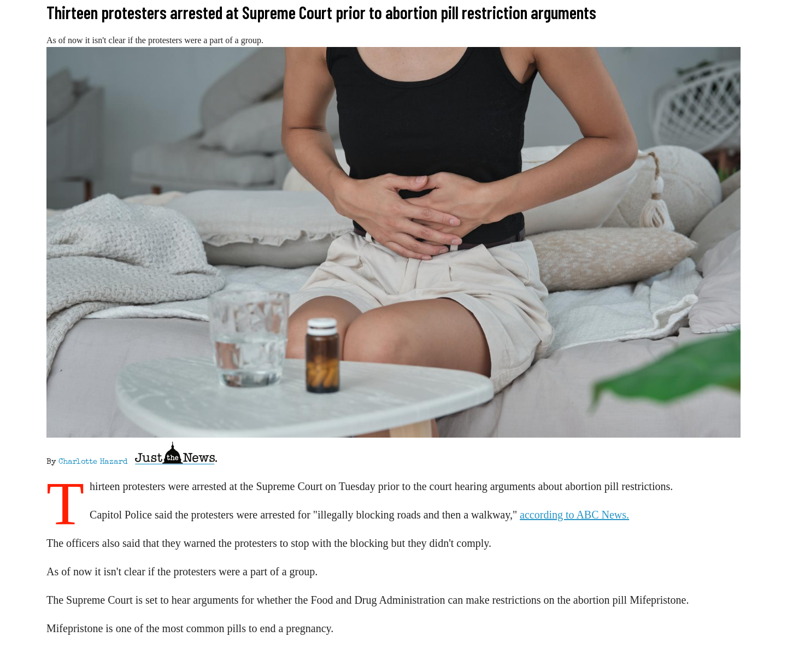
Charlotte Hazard (92, 462)
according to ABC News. (574, 515)
